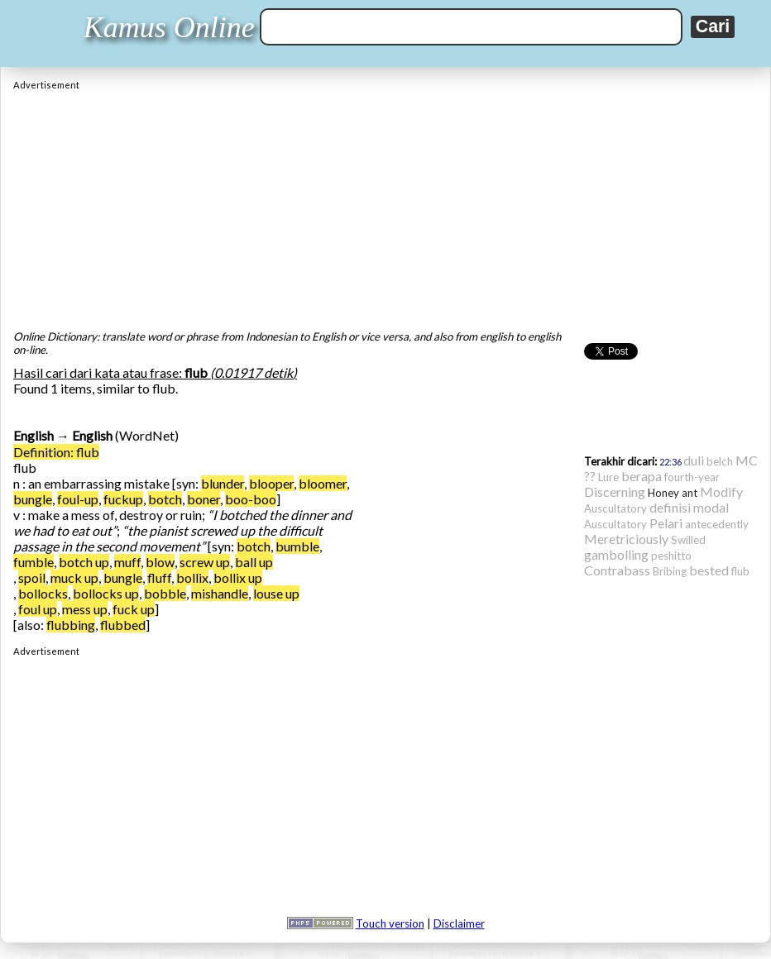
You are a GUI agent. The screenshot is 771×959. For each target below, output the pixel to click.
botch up (84, 562)
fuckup (123, 499)
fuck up (134, 609)
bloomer (323, 483)
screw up (205, 562)
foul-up (77, 499)
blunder (222, 483)
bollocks (43, 593)
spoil (31, 577)
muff (127, 562)
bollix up (237, 577)
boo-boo (250, 499)
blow (160, 562)
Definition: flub (56, 452)
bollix (192, 577)
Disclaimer (459, 923)
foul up (37, 609)
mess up (85, 609)
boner (203, 499)
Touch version (390, 923)
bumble (297, 546)
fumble (33, 562)
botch (165, 499)
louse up (276, 593)
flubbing (70, 624)
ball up (254, 562)
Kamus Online (169, 27)
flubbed (123, 624)
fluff (159, 577)
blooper (271, 483)
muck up (74, 577)
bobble (165, 593)
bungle (32, 499)
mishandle (219, 593)
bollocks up (106, 593)
